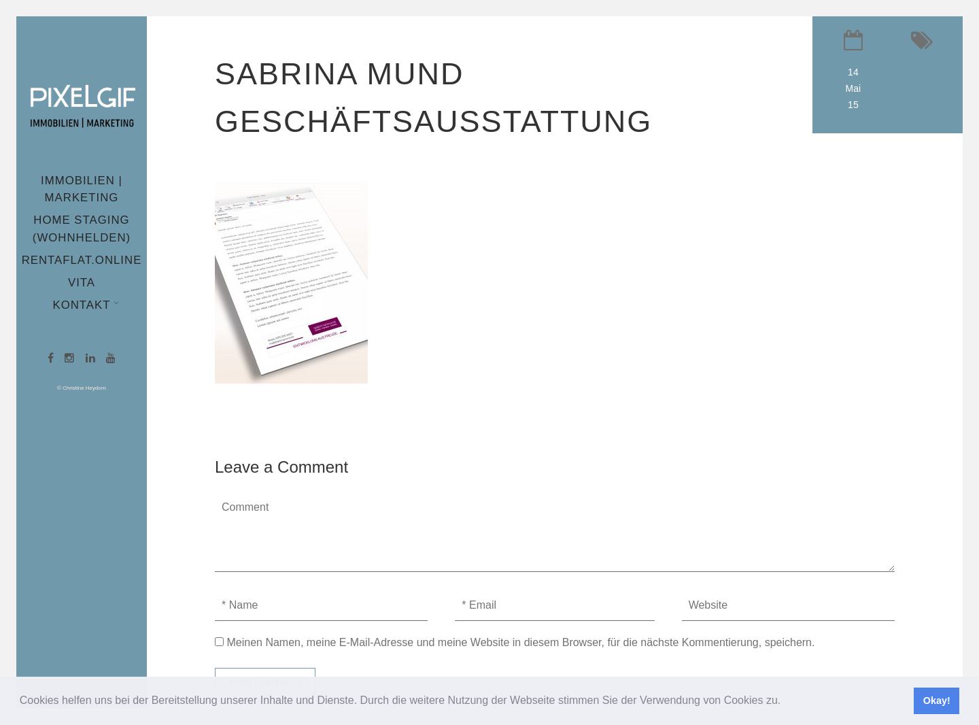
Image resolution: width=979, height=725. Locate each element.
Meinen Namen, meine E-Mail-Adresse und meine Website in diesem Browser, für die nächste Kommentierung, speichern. (520, 642)
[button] (786, 702)
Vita (81, 282)
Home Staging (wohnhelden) (82, 228)
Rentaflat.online (82, 260)
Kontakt (82, 305)
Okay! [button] (936, 700)
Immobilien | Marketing (81, 189)
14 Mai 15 (853, 88)
